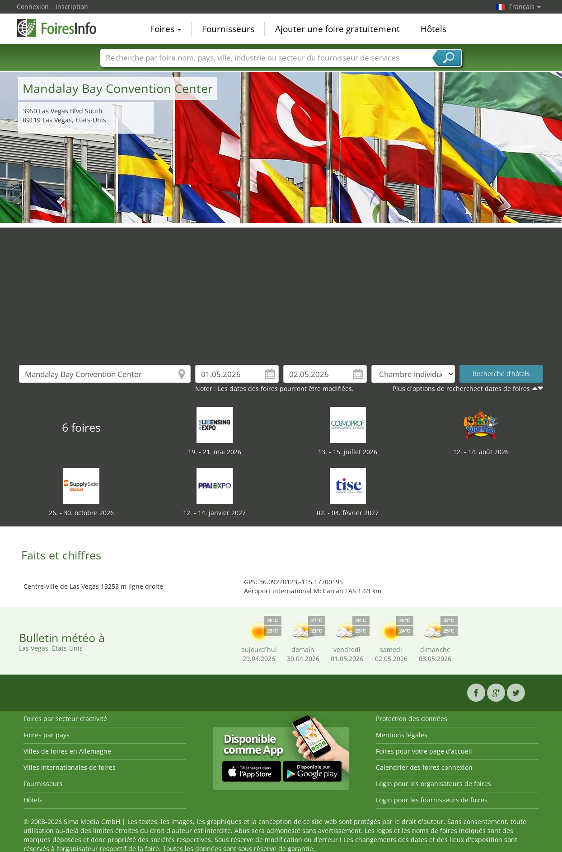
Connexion (33, 6)
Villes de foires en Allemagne (67, 751)
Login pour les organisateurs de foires (433, 783)
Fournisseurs (228, 29)
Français (525, 6)
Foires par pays (46, 735)
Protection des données (411, 718)
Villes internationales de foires (69, 767)
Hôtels (433, 29)
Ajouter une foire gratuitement (337, 29)
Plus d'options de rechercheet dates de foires (461, 388)
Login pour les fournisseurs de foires (431, 800)
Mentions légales (401, 735)
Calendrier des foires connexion (424, 767)
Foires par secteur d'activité (65, 718)
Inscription (72, 6)
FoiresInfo (62, 28)
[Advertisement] (281, 291)
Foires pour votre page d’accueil (424, 751)
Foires (165, 29)
